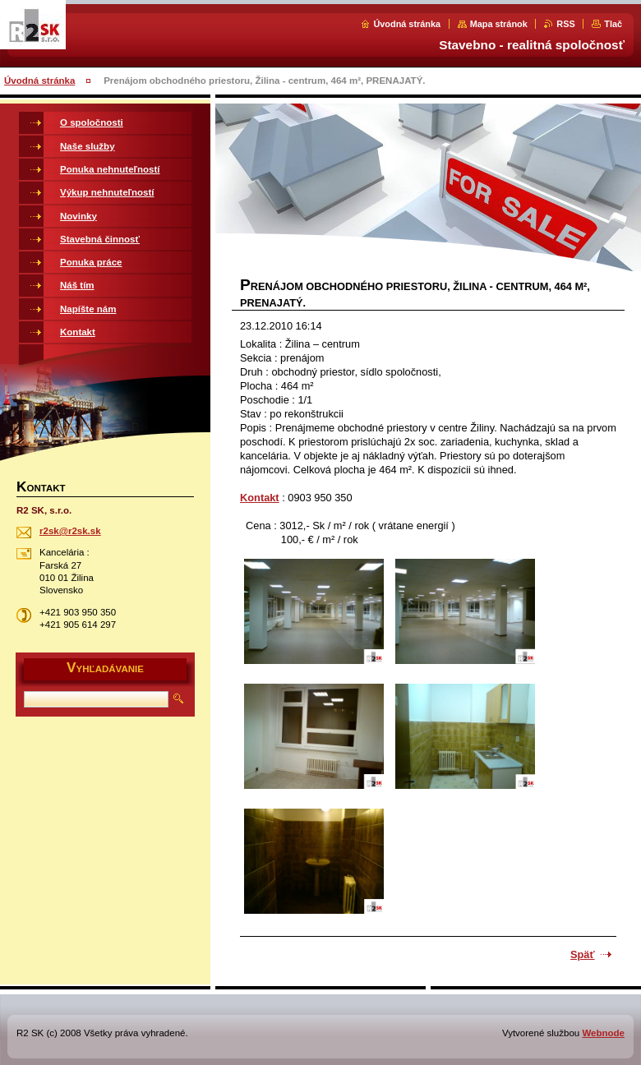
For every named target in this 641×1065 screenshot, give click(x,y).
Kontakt (259, 497)
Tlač (613, 24)
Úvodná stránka (406, 24)
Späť (582, 954)
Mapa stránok (499, 24)
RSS (565, 24)
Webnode (603, 1033)
